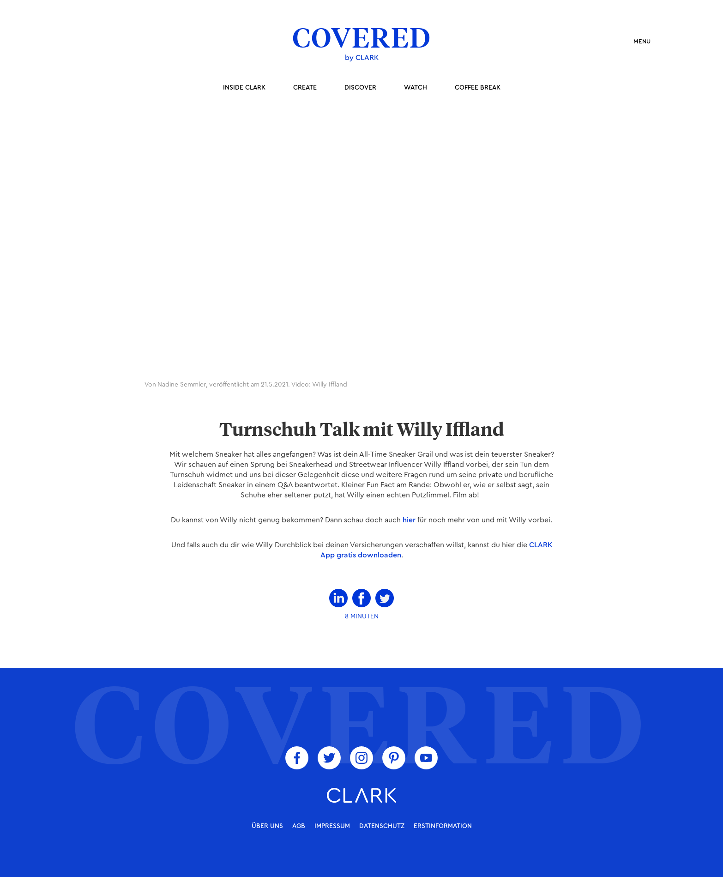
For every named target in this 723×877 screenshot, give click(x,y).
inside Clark (244, 88)
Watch (415, 88)
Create (305, 88)
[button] (638, 41)
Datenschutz (381, 826)
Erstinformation (443, 826)
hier (409, 520)
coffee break (477, 88)
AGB (298, 826)
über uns (267, 826)
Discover (360, 88)
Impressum (332, 826)
